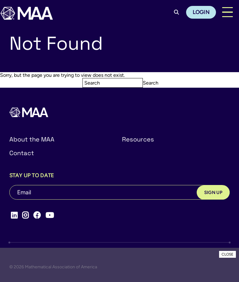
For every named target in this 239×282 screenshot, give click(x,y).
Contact (21, 153)
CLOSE (227, 254)
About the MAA (31, 139)
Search (150, 83)
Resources (138, 139)
